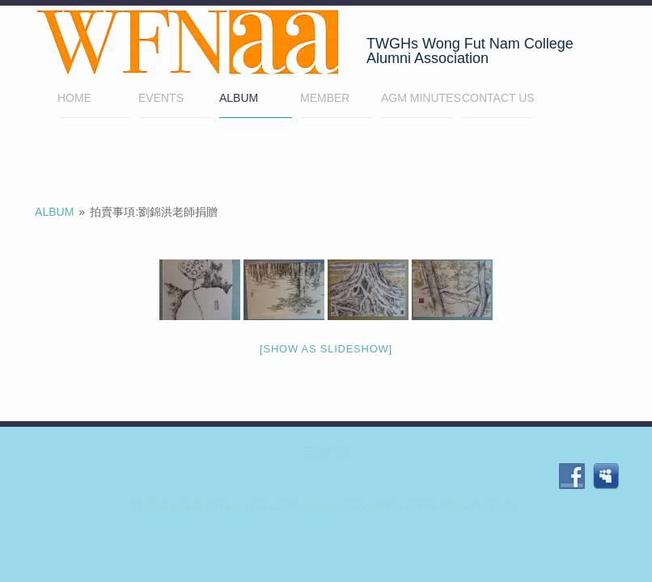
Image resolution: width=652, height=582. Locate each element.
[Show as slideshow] (326, 349)
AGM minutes (417, 97)
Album (238, 97)
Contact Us (498, 97)
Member (336, 99)
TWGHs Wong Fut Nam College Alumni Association (267, 507)
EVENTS (161, 97)
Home (93, 99)
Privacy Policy (480, 507)
